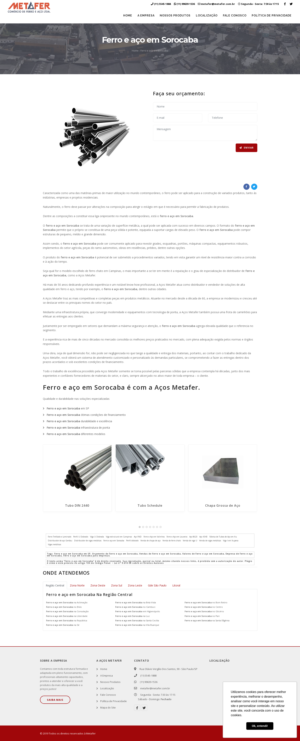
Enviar (246, 147)
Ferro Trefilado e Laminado (59, 536)
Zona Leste (135, 585)
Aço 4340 (203, 536)
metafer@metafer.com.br (154, 688)
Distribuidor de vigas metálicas (87, 540)
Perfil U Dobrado (80, 536)
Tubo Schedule (150, 505)
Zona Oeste (97, 585)
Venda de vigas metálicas (210, 540)
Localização (206, 15)
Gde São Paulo (157, 585)
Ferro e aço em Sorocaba (154, 50)
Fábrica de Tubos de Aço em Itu (223, 536)
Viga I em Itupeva (230, 540)
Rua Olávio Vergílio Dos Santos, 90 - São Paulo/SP (167, 669)
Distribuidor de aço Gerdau (60, 540)
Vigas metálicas (54, 544)
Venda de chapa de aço (150, 540)
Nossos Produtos (175, 15)
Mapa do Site (108, 707)
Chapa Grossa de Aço (222, 505)
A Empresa (145, 15)
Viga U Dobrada (97, 536)
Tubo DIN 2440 (77, 505)
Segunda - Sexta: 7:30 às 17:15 (258, 4)
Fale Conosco (234, 15)
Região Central (55, 585)
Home (127, 15)
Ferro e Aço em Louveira (177, 536)
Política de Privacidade (272, 15)
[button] (139, 527)
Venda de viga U (190, 540)
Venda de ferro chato (171, 540)
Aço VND (138, 536)
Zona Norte (77, 585)
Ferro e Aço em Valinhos (154, 536)
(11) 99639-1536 (147, 682)
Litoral (176, 585)
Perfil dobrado (132, 540)
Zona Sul (116, 585)
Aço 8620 (193, 536)
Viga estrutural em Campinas (119, 536)
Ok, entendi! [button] (260, 725)
